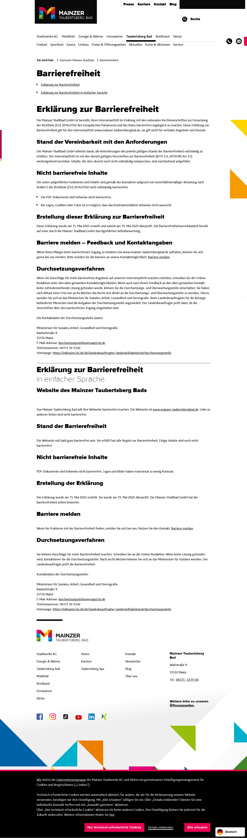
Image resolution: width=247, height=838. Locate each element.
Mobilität (68, 36)
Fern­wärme (115, 36)
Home (85, 654)
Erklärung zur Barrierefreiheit (60, 85)
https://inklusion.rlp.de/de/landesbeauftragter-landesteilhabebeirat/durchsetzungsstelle (112, 353)
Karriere (144, 4)
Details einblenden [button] (160, 827)
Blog (173, 4)
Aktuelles (135, 44)
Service (178, 44)
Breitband (43, 683)
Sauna (70, 44)
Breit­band (163, 36)
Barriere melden (159, 257)
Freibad (42, 44)
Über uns (131, 676)
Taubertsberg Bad (139, 36)
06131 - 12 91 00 (187, 680)
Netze (177, 36)
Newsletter (133, 661)
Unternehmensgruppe (71, 780)
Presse (128, 4)
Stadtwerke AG (47, 36)
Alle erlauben (197, 827)
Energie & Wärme (91, 36)
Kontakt (160, 4)
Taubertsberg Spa (92, 669)
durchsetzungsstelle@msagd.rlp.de (81, 343)
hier (111, 815)
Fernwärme (44, 691)
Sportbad (56, 44)
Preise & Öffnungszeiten (109, 44)
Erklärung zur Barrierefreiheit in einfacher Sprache (74, 93)
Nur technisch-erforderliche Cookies (114, 827)
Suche (191, 19)
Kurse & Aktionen (157, 44)
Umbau (83, 44)
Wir (39, 780)
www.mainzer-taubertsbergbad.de (175, 409)
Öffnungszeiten (182, 705)
